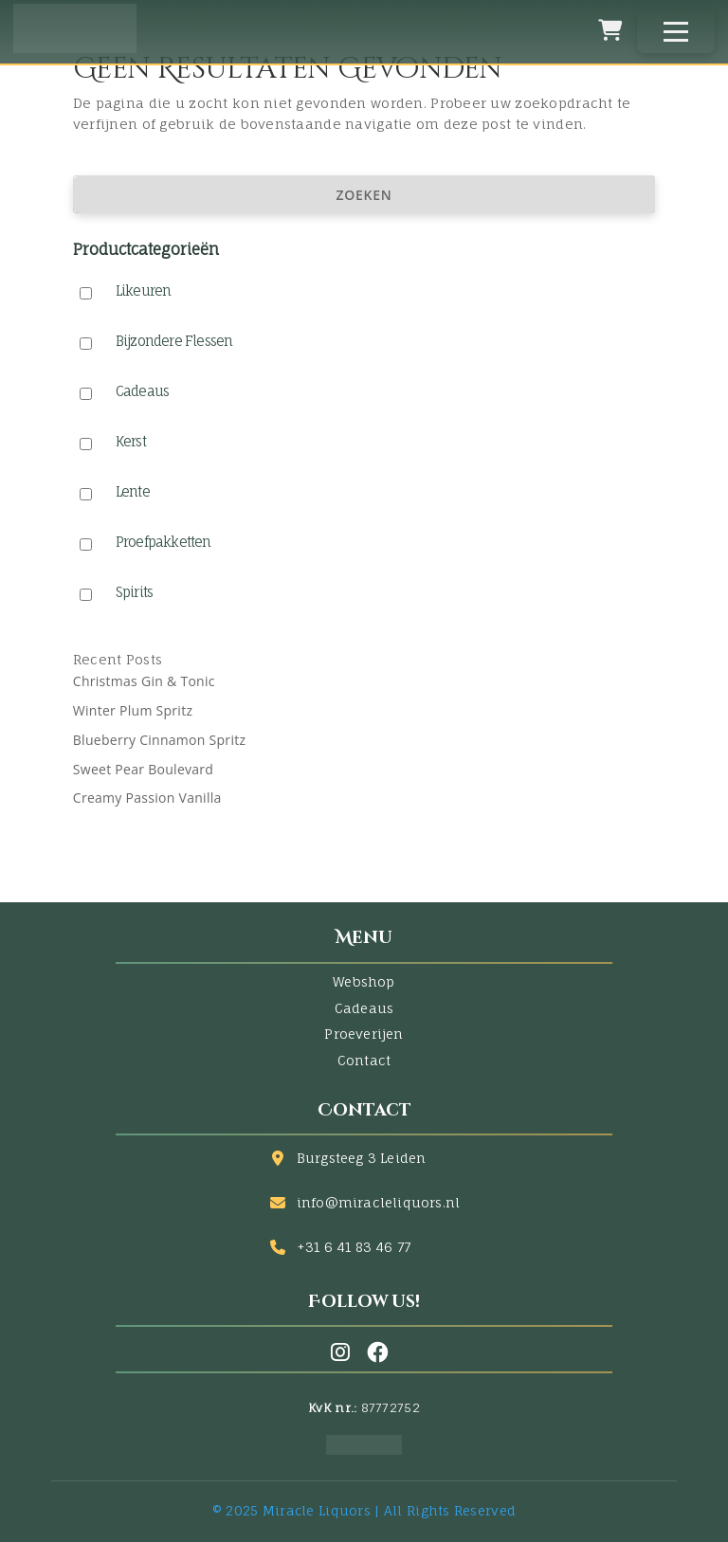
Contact (364, 1060)
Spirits (135, 592)
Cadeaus (143, 391)
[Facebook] (377, 1352)
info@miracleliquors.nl (378, 1202)
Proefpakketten (163, 542)
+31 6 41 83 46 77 (353, 1247)
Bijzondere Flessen (174, 341)
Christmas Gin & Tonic (144, 681)
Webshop (363, 981)
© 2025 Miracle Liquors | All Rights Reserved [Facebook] (364, 1510)
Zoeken (364, 195)
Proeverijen (363, 1033)
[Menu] (676, 31)
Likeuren (144, 290)
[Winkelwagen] (610, 30)
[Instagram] (344, 1352)
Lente (133, 491)
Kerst (131, 441)
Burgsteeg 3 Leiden (362, 1158)
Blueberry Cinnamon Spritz (159, 740)
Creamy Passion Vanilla (147, 798)
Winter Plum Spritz (133, 710)
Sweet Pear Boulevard (143, 769)
